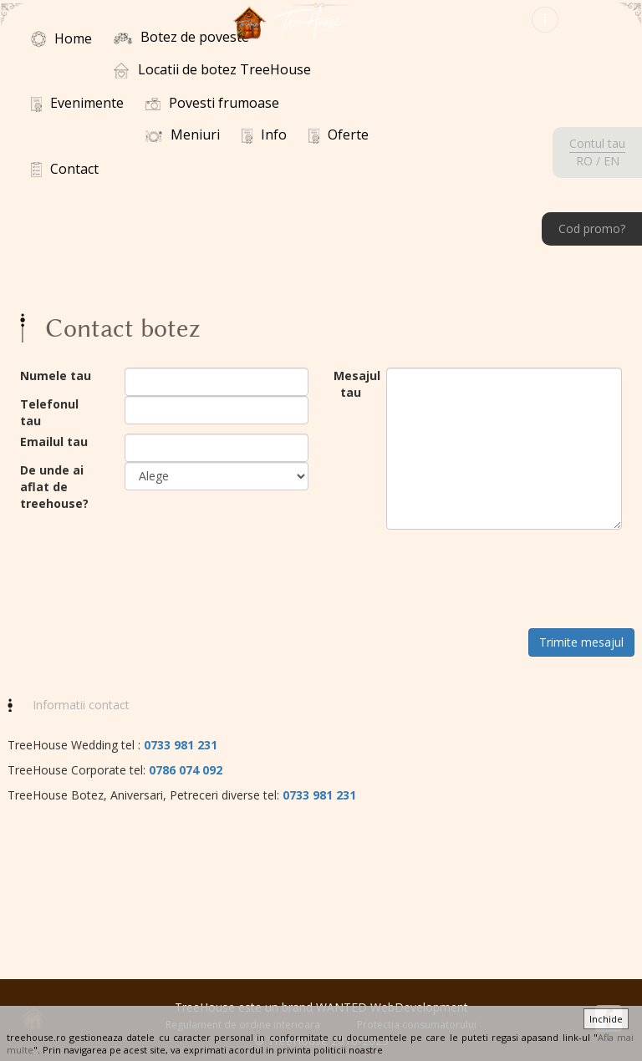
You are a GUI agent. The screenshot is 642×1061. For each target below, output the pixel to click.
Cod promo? (591, 228)
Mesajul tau (347, 384)
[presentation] (513, 579)
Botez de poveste (181, 37)
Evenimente (77, 103)
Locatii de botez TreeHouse (212, 69)
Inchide (606, 1019)
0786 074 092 (185, 770)
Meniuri (182, 134)
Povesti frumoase (212, 103)
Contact (65, 169)
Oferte (338, 134)
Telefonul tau (49, 412)
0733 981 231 (180, 745)
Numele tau (55, 375)
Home (61, 38)
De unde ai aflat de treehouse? (54, 486)
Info (264, 134)
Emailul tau (54, 441)
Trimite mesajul (581, 642)
